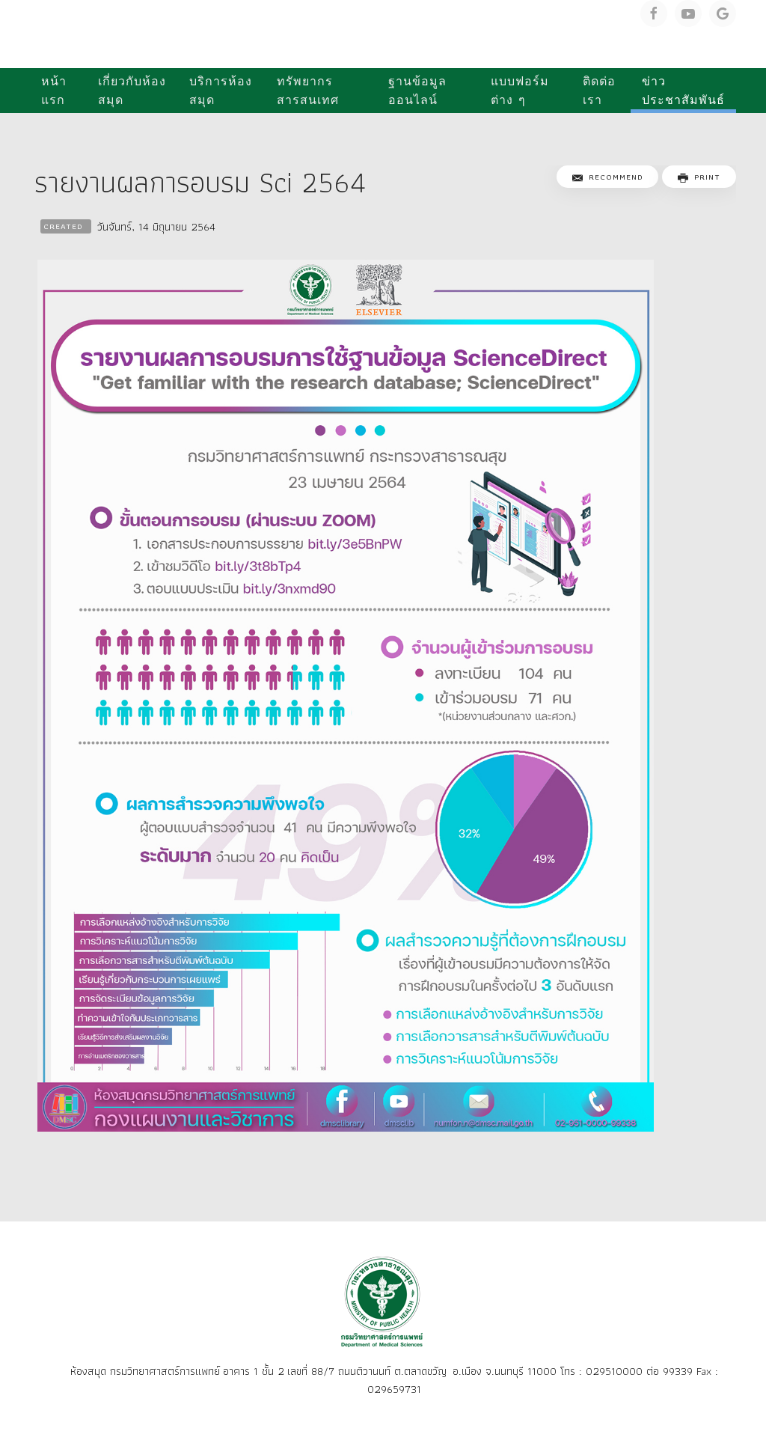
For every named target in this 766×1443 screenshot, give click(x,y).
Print (699, 176)
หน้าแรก (54, 90)
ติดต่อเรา (599, 90)
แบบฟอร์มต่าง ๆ (520, 90)
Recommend (607, 176)
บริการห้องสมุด (220, 90)
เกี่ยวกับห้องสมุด (132, 90)
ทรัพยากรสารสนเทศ (308, 90)
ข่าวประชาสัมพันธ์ (683, 90)
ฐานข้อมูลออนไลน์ (417, 90)
